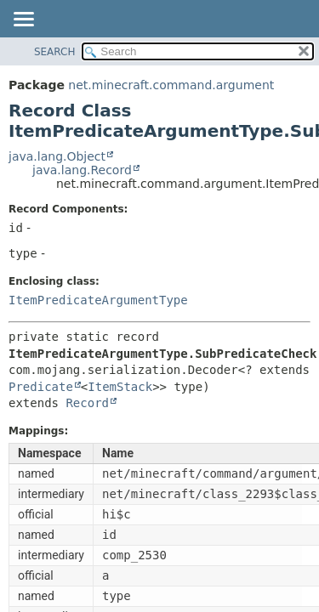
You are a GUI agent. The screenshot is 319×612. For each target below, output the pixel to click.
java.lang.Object (57, 156)
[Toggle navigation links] (23, 20)
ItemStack (120, 387)
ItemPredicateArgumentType (98, 300)
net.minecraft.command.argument (171, 85)
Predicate (41, 387)
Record (87, 403)
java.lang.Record (82, 170)
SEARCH (55, 52)
